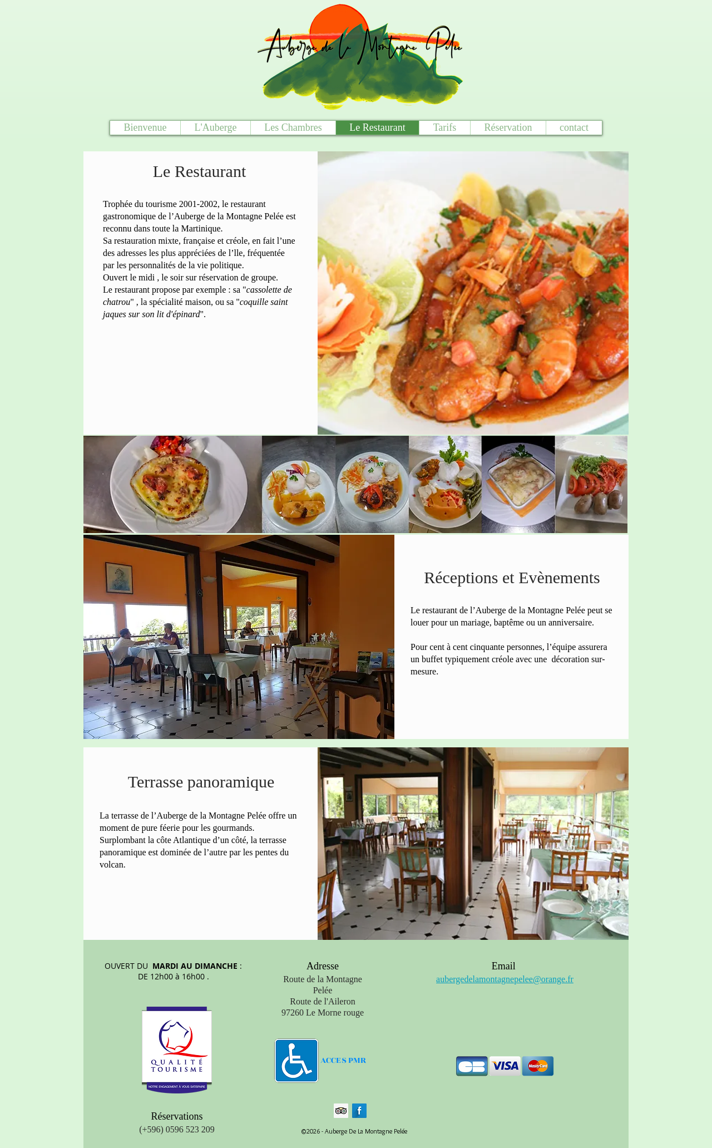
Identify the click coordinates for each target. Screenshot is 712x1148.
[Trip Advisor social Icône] (341, 1110)
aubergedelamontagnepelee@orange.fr (504, 979)
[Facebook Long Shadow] (359, 1110)
